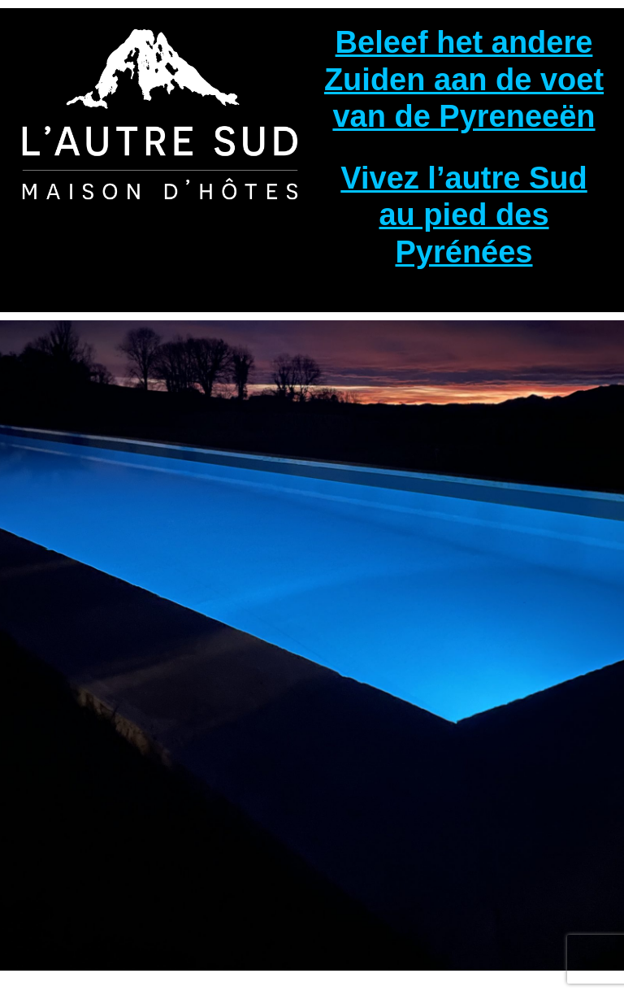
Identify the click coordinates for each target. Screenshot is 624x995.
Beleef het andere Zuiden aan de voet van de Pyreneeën (464, 79)
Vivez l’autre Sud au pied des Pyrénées (463, 215)
